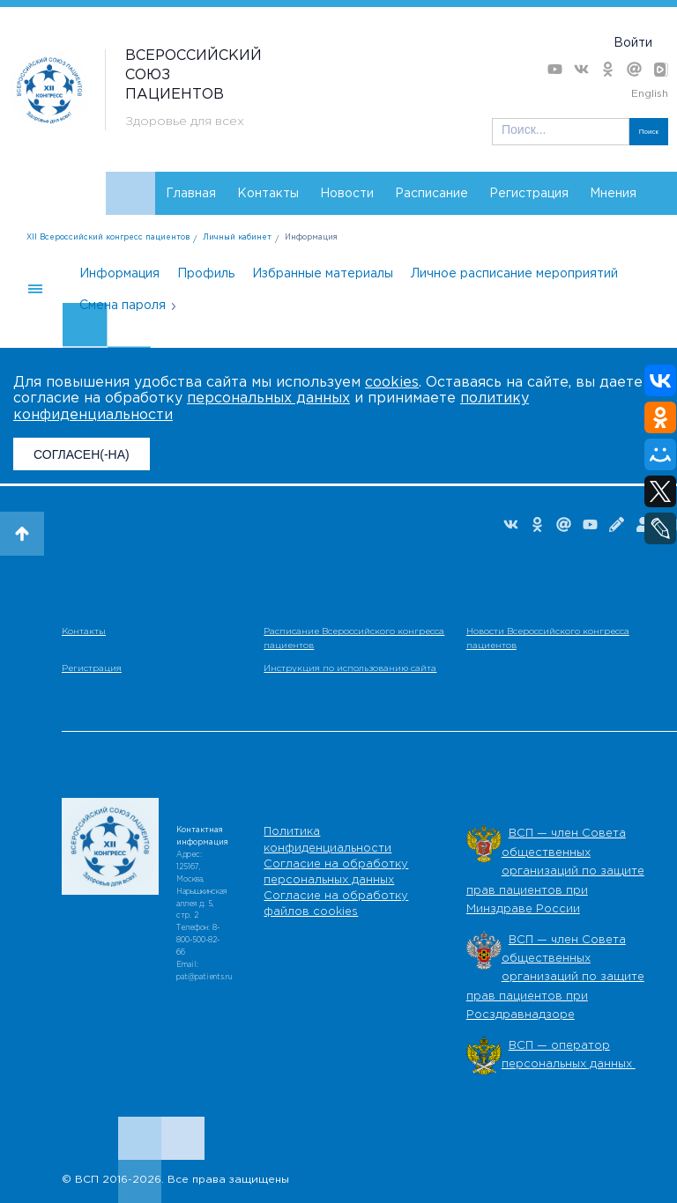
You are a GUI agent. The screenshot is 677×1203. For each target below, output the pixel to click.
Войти (633, 43)
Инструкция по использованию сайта (350, 669)
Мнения (613, 193)
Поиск (648, 132)
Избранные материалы (322, 274)
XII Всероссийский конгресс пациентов (108, 237)
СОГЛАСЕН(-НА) (81, 454)
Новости (347, 193)
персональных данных (268, 398)
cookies (392, 382)
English (649, 94)
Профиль (205, 274)
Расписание (431, 193)
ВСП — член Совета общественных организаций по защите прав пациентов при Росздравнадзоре (555, 978)
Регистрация (529, 193)
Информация (311, 237)
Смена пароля (122, 305)
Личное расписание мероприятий (514, 274)
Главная (191, 193)
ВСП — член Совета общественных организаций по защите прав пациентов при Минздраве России (555, 871)
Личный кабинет (237, 237)
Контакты (268, 193)
